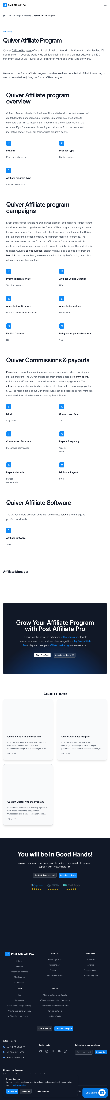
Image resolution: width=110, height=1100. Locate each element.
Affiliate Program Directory (20, 16)
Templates (19, 1000)
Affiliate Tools (55, 1016)
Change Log (55, 970)
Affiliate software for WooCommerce (55, 1000)
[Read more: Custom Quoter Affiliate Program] (28, 794)
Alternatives (19, 982)
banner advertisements (26, 312)
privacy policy (19, 1085)
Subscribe (100, 1052)
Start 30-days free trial (45, 875)
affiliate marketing (59, 645)
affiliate (32, 73)
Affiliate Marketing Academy (19, 1005)
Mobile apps (19, 977)
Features (19, 966)
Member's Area (55, 965)
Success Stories (90, 970)
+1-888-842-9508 (15, 1052)
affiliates (49, 54)
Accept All (12, 1091)
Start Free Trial (42, 655)
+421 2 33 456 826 (16, 1047)
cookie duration (34, 250)
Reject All (26, 1091)
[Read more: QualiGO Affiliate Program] (82, 729)
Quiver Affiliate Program (44, 16)
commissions (81, 376)
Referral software (55, 1011)
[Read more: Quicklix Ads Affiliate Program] (28, 729)
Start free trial (44, 1028)
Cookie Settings (42, 1091)
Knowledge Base (55, 959)
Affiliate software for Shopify (55, 995)
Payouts (10, 372)
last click (11, 255)
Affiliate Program (22, 50)
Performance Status (55, 975)
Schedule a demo (64, 655)
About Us (91, 959)
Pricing (19, 961)
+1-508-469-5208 (15, 1057)
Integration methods (19, 972)
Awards (91, 965)
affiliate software (61, 514)
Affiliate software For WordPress (55, 1005)
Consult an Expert (64, 1028)
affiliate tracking (69, 637)
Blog (19, 995)
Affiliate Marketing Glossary (19, 1011)
